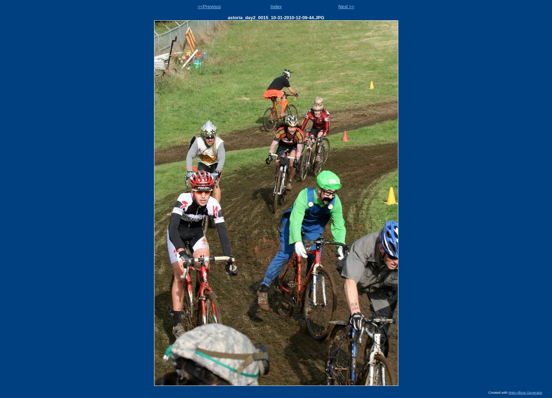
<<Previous (209, 6)
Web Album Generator (525, 392)
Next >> (346, 6)
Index (275, 6)
